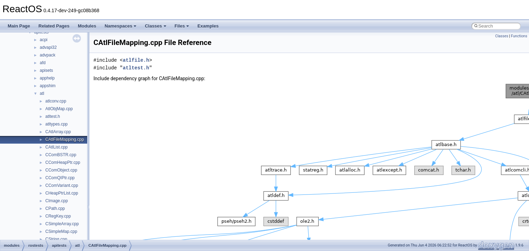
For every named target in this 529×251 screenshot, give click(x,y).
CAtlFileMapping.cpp (64, 139)
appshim (47, 85)
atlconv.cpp (55, 101)
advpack (47, 55)
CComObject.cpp (61, 170)
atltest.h (52, 116)
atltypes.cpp (56, 124)
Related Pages (53, 26)
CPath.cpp (55, 208)
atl (42, 93)
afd (43, 62)
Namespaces (121, 26)
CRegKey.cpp (58, 216)
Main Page (19, 26)
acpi (43, 39)
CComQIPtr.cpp (60, 177)
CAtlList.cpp (56, 147)
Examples (208, 26)
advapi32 (48, 47)
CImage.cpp (56, 200)
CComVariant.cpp (61, 185)
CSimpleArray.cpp (62, 223)
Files (182, 26)
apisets (46, 70)
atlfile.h (136, 60)
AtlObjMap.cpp (59, 108)
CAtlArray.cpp (58, 131)
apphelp (47, 78)
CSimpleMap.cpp (61, 231)
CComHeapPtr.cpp (62, 162)
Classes (155, 26)
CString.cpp (56, 239)
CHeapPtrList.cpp (61, 193)
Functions (519, 36)
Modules (87, 26)
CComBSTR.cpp (60, 154)
